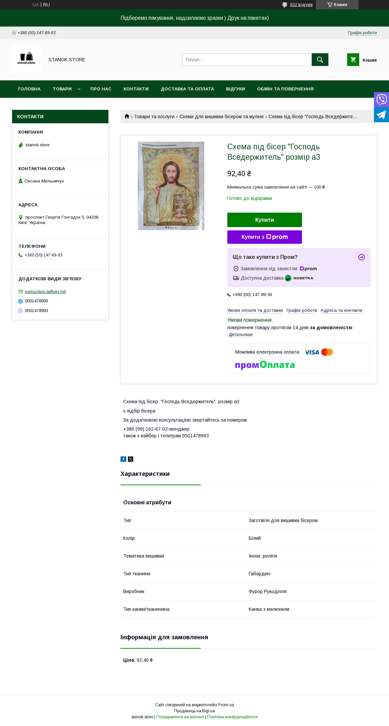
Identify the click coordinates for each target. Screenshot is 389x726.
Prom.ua (226, 705)
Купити (264, 220)
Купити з (264, 237)
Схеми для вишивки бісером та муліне (221, 116)
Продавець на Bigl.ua (194, 711)
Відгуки (235, 88)
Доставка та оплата (187, 88)
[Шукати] (320, 59)
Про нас (100, 88)
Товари (62, 88)
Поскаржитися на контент (180, 717)
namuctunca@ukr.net (45, 291)
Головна (29, 88)
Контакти (136, 88)
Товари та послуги (154, 116)
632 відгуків (301, 4)
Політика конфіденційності (232, 717)
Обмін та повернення (285, 88)
